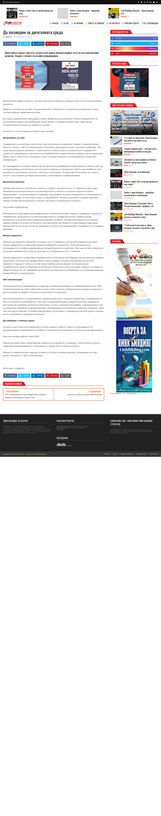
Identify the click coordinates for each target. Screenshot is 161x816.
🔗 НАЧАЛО (53, 23)
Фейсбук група (62, 426)
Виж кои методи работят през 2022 (21, 336)
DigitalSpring (21, 207)
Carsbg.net (19, 368)
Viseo (49, 454)
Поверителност (141, 454)
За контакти (154, 454)
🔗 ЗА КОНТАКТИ (113, 23)
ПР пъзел (60, 429)
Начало (107, 454)
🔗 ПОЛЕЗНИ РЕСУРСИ (130, 23)
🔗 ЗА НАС (64, 23)
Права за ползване (126, 454)
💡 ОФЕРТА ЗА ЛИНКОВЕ (94, 23)
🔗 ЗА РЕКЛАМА (77, 23)
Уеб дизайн (61, 428)
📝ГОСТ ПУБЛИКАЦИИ (149, 23)
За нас (115, 454)
